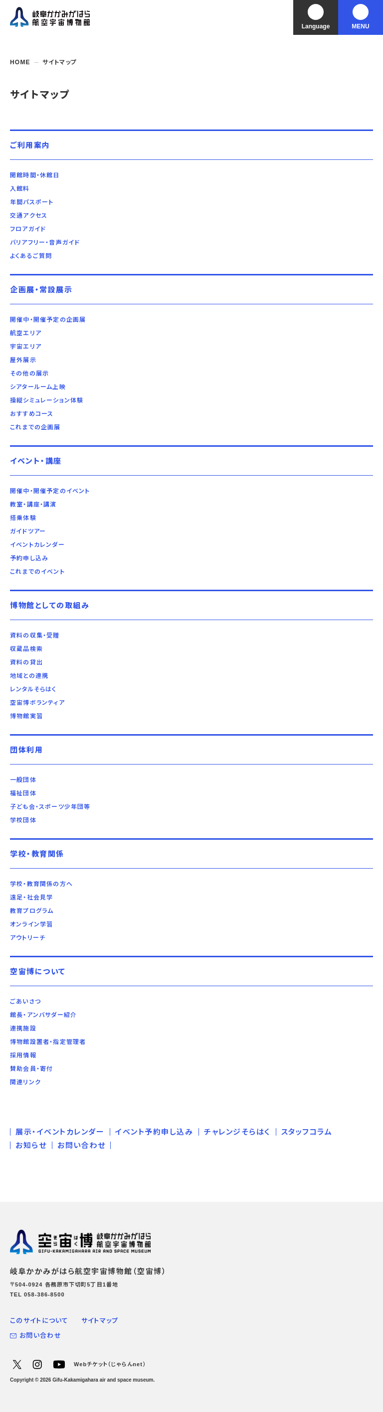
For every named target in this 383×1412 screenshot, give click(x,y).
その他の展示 (29, 373)
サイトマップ (100, 1320)
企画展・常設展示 (41, 289)
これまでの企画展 (35, 427)
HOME (20, 62)
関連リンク (25, 1082)
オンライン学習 (31, 924)
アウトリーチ (27, 937)
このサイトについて (39, 1320)
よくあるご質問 (31, 256)
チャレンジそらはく (237, 1132)
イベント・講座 (36, 461)
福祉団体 (23, 793)
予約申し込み (29, 558)
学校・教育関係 (37, 854)
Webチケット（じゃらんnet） (110, 1364)
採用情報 (23, 1055)
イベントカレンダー (37, 544)
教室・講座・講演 (33, 504)
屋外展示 (23, 360)
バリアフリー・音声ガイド (45, 242)
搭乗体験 (23, 517)
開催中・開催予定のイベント (50, 491)
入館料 (20, 188)
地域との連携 (29, 675)
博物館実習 (26, 716)
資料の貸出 (26, 662)
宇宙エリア (25, 346)
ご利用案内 (30, 145)
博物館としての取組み (49, 605)
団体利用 (26, 750)
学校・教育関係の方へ (41, 884)
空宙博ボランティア (37, 702)
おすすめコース (31, 413)
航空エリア (25, 333)
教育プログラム (31, 910)
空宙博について (38, 971)
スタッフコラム (307, 1132)
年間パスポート (31, 202)
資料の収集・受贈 (35, 635)
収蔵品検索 (26, 648)
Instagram (37, 1364)
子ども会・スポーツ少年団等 (50, 806)
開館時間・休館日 (35, 175)
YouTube (59, 1364)
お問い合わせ (81, 1145)
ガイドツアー (28, 531)
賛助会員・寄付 (31, 1068)
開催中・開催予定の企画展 (48, 319)
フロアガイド (28, 229)
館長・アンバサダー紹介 (43, 1015)
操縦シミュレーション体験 (46, 400)
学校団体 (23, 820)
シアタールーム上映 (38, 387)
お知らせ (30, 1145)
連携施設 (23, 1028)
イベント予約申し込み (154, 1132)
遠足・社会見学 (31, 897)
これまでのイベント (37, 571)
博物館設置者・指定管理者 (48, 1041)
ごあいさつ (25, 1001)
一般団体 (23, 779)
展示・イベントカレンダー (59, 1132)
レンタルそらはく (33, 689)
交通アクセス (28, 215)
